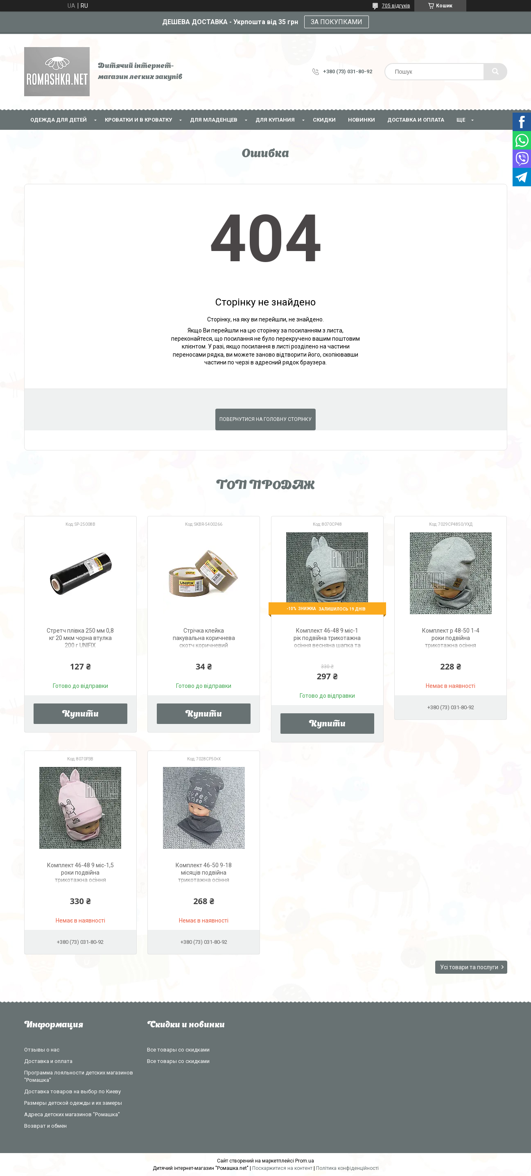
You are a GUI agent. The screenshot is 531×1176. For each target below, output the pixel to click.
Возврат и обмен (45, 1126)
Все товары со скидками (178, 1050)
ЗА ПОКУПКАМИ (336, 22)
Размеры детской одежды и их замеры (73, 1103)
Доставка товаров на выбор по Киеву (72, 1091)
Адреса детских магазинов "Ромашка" (72, 1114)
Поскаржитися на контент (282, 1168)
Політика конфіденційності (347, 1168)
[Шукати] (495, 71)
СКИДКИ (324, 120)
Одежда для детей (58, 120)
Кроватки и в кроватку (138, 120)
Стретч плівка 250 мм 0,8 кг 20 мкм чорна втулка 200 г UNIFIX (80, 638)
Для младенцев (213, 120)
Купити (80, 714)
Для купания (275, 120)
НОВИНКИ (361, 120)
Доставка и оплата (415, 120)
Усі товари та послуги (469, 967)
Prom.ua (304, 1161)
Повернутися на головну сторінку (265, 419)
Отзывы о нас (41, 1050)
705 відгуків (396, 6)
